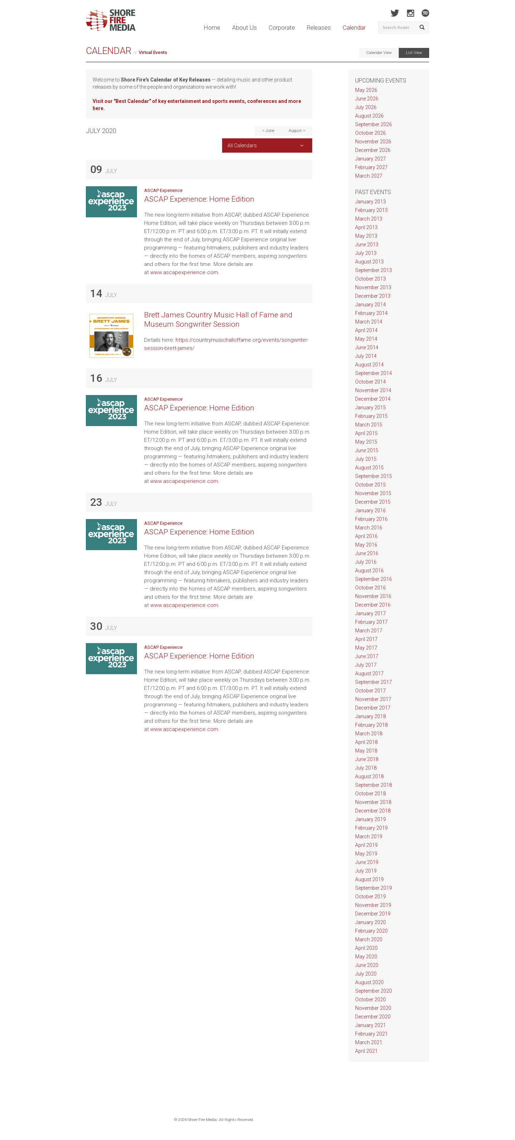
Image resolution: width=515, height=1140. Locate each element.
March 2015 (368, 425)
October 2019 (370, 896)
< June (268, 130)
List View (414, 52)
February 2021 (371, 1034)
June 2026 (366, 99)
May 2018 (366, 751)
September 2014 (373, 373)
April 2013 (366, 227)
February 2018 (371, 725)
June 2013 (366, 244)
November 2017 (373, 699)
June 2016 (366, 553)
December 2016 (373, 605)
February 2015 (371, 416)
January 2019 (370, 819)
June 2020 (366, 965)
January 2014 (370, 304)
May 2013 (366, 236)
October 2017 (370, 691)
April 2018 (366, 742)
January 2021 (370, 1025)
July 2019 (366, 871)
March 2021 (368, 1042)
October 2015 (370, 485)
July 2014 (366, 356)
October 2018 (370, 793)
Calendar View (379, 52)
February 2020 (371, 931)
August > (297, 130)
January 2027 (370, 159)
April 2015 (366, 433)
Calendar (354, 27)
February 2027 (371, 167)
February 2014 (371, 313)
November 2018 (373, 802)
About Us (244, 27)
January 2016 (370, 510)
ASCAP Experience (163, 190)
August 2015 (369, 467)
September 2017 (373, 682)
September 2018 (373, 785)
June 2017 (366, 656)
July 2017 (366, 665)
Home (211, 27)
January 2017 (370, 613)
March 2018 (368, 733)
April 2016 (366, 536)
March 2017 (368, 630)
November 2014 (373, 390)
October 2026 (370, 133)
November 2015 (373, 493)
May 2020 (366, 956)
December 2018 (373, 811)
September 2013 (373, 270)
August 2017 (369, 673)
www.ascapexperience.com (184, 272)
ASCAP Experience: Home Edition (199, 199)
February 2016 (371, 519)
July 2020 (366, 974)
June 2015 (366, 450)
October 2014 (370, 382)
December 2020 (373, 1017)
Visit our (103, 101)
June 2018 (366, 759)
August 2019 (369, 879)
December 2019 (373, 914)
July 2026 (366, 107)
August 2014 (369, 364)
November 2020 (373, 1008)
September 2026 (373, 124)
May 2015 (366, 442)
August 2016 (369, 570)
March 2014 (368, 322)
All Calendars (242, 145)
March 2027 (368, 176)
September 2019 (373, 888)
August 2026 (369, 116)
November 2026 (373, 141)
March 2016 (368, 527)
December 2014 (373, 399)
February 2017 (371, 622)
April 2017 (366, 639)
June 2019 (366, 862)
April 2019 (366, 845)
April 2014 (366, 330)
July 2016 (366, 562)
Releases (319, 27)
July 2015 (366, 459)
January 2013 (370, 201)
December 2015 (373, 502)
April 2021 (366, 1051)
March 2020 (368, 939)
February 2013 (371, 210)
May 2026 (366, 90)
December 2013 (373, 296)
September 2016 (373, 579)
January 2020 (370, 922)
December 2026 (373, 150)
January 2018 (370, 716)
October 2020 (370, 999)
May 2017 (366, 648)
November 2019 (373, 905)
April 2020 (366, 948)
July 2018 (366, 768)
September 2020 (373, 991)
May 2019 (366, 854)
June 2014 (366, 347)
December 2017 (373, 708)
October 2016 (370, 588)
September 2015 (373, 476)
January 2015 (370, 407)
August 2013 (369, 262)
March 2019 (368, 836)
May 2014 (366, 339)
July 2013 (366, 253)
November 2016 (373, 596)
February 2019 (371, 828)
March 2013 (368, 219)
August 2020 (369, 982)
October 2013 (370, 279)
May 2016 (366, 545)
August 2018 (369, 776)
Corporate (282, 27)
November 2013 (373, 287)
